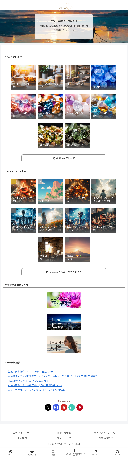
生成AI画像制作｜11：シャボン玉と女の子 (30, 371)
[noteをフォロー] (71, 407)
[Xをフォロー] (48, 407)
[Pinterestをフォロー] (79, 407)
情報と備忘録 (64, 433)
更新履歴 (22, 438)
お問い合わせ (106, 438)
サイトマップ (64, 438)
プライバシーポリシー (106, 433)
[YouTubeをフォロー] (64, 407)
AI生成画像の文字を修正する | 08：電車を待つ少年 (35, 385)
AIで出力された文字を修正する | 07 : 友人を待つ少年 (36, 390)
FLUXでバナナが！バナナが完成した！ (28, 380)
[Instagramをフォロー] (56, 407)
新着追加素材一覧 (64, 158)
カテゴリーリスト (22, 433)
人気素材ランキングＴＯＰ (64, 272)
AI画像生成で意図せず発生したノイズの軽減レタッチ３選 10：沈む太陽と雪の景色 (53, 376)
